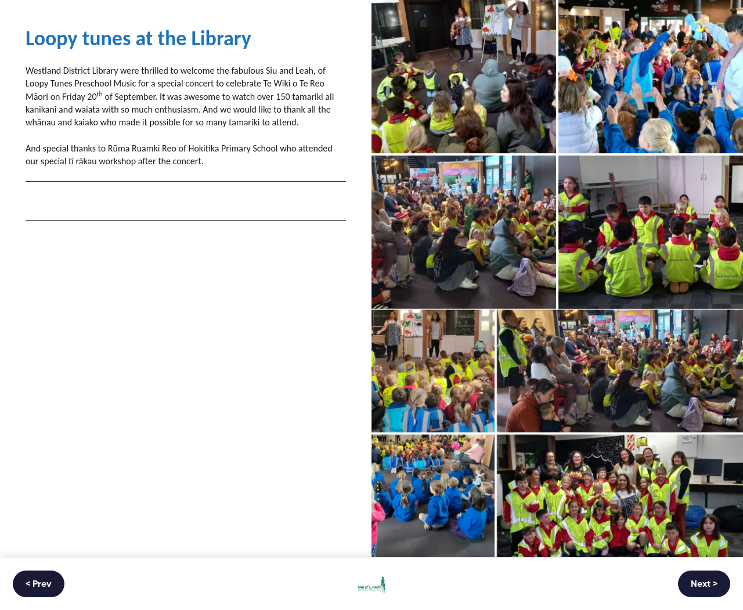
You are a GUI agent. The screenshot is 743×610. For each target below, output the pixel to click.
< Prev (39, 584)
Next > (704, 584)
